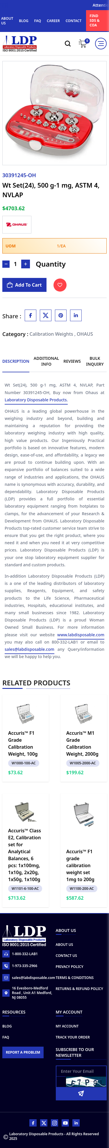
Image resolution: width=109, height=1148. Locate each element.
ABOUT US (7, 21)
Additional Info (46, 361)
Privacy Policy (69, 966)
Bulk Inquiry (94, 361)
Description (15, 361)
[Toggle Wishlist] (60, 285)
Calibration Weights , (53, 334)
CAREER (53, 20)
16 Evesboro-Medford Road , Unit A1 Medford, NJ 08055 (27, 993)
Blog (7, 1026)
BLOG (23, 20)
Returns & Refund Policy (79, 988)
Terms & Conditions (75, 977)
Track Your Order (73, 1037)
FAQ (37, 20)
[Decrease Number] (6, 264)
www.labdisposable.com (80, 635)
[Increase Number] (25, 264)
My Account (67, 1026)
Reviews (72, 361)
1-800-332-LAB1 (20, 953)
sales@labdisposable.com (29, 649)
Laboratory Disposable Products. (36, 400)
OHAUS (85, 334)
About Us (64, 944)
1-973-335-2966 (19, 965)
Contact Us (66, 955)
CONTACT (74, 20)
